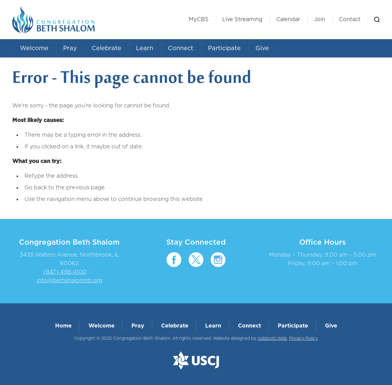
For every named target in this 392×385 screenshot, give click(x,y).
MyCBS (199, 19)
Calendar (288, 19)
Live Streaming (242, 19)
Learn (144, 48)
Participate (224, 48)
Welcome (34, 48)
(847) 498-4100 (64, 272)
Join (319, 19)
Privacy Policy (303, 338)
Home (63, 326)
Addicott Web (272, 338)
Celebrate (106, 48)
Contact (349, 19)
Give (262, 48)
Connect (180, 48)
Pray (70, 48)
